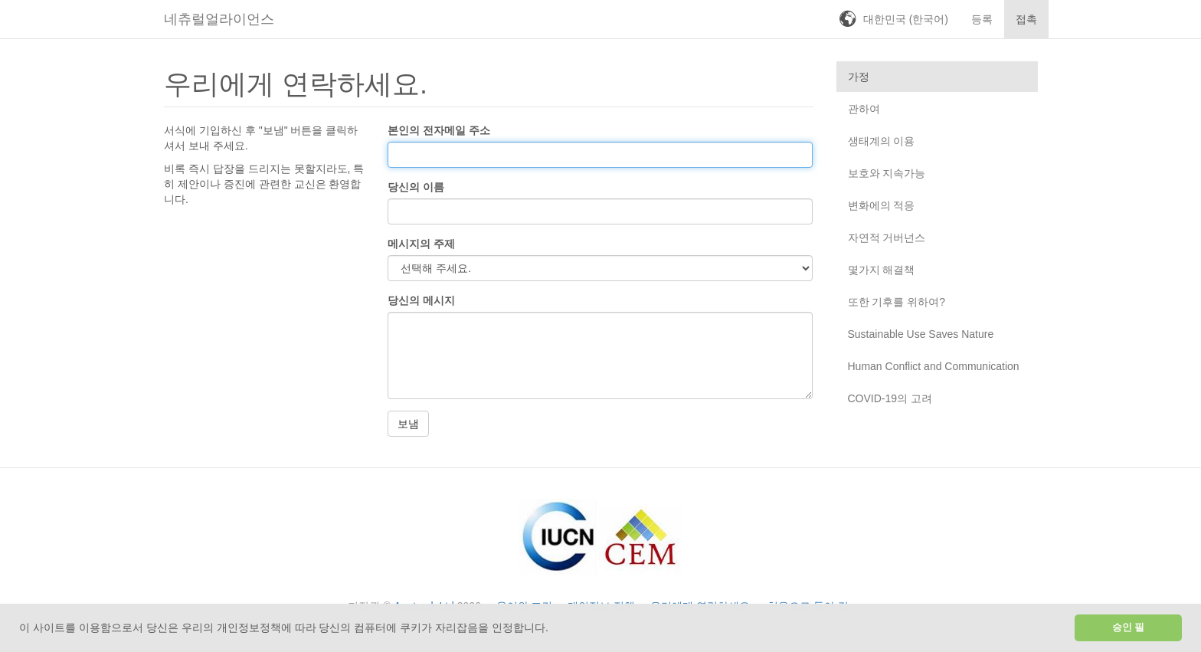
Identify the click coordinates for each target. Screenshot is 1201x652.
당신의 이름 (416, 187)
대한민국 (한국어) (905, 19)
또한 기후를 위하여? (897, 302)
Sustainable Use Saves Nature (921, 334)
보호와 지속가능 (887, 173)
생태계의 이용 (881, 141)
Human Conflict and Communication (933, 366)
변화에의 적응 (881, 205)
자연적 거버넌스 (887, 237)
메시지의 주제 (421, 244)
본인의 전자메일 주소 (439, 130)
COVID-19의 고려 (890, 398)
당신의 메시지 (421, 300)
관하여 (864, 109)
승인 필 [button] (1128, 627)
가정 (858, 76)
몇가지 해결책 (881, 270)
